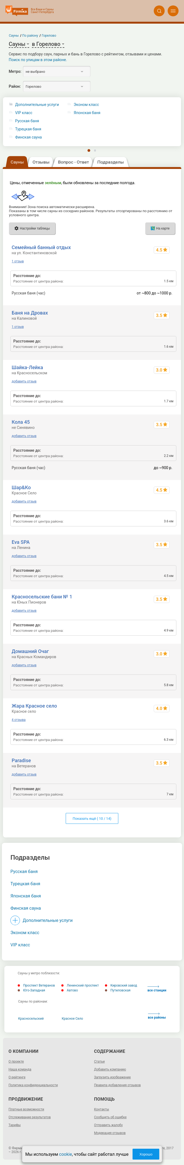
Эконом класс (24, 932)
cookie (65, 1154)
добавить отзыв (24, 381)
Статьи (99, 1061)
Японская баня (25, 896)
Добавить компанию (110, 1069)
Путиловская (117, 990)
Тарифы (14, 1125)
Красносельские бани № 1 (42, 596)
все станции (156, 988)
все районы (157, 1016)
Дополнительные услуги (37, 105)
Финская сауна (28, 137)
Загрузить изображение (112, 1077)
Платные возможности (26, 1109)
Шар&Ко (21, 487)
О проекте (16, 1061)
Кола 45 (21, 422)
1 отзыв (18, 261)
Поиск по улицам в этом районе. (38, 60)
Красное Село (72, 1018)
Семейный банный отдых (41, 247)
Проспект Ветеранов (36, 985)
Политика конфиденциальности (33, 1085)
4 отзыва (19, 720)
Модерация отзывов (110, 1133)
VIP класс (23, 113)
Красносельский (31, 1018)
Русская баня (27, 121)
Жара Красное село (34, 706)
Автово (69, 990)
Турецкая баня (28, 129)
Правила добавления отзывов (117, 1085)
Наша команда (19, 1069)
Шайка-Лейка (27, 367)
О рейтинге (16, 1077)
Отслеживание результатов (29, 1117)
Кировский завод (121, 985)
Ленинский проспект (80, 985)
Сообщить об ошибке (110, 1117)
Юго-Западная (31, 990)
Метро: (15, 71)
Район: (15, 86)
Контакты (101, 1109)
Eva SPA (21, 542)
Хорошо (145, 1154)
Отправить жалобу (108, 1125)
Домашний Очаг (30, 651)
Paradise (21, 760)
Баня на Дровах (30, 313)
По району (30, 35)
